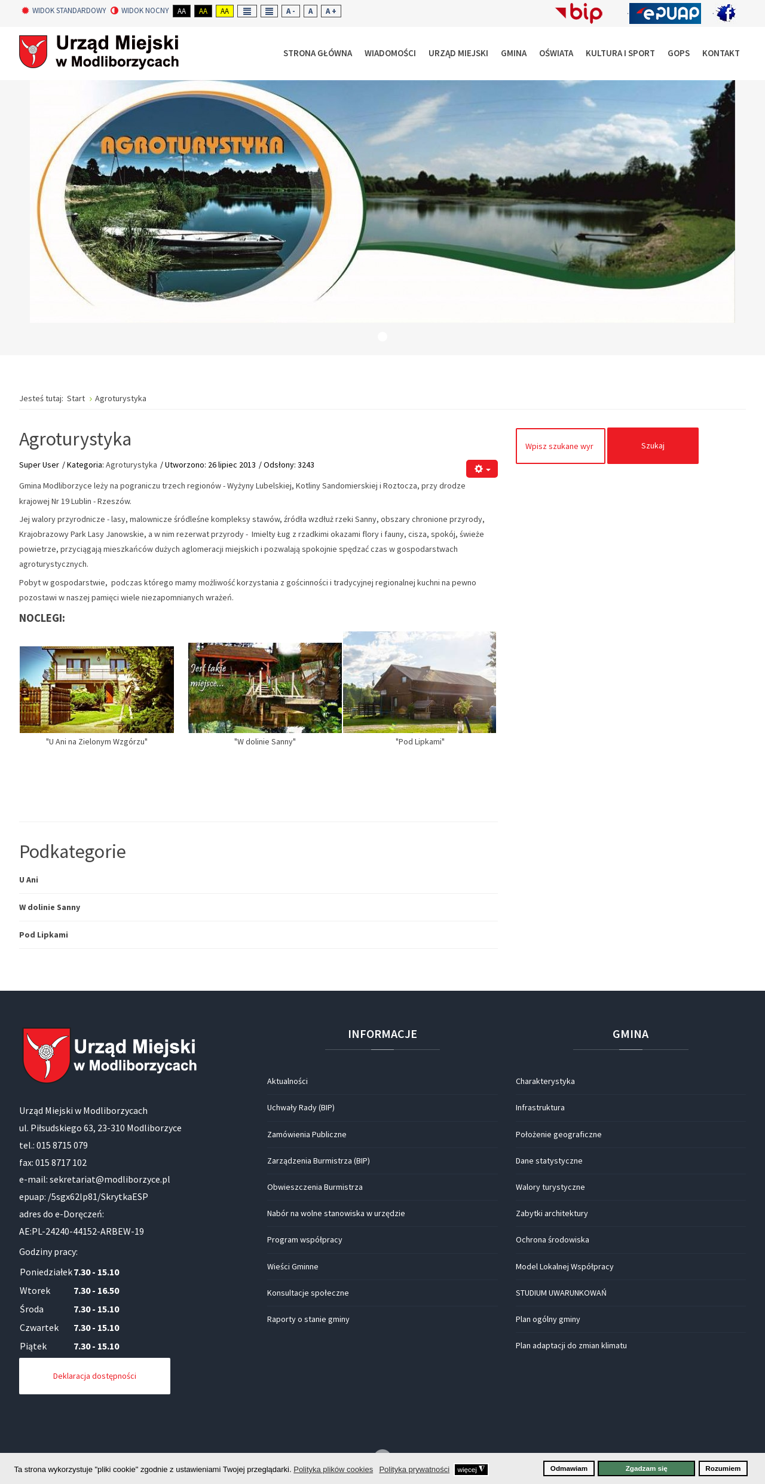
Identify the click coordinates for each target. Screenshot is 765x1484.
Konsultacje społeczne (308, 1292)
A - (290, 11)
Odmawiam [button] (568, 1468)
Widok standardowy (64, 11)
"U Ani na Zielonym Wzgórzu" (97, 741)
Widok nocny (140, 11)
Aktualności (287, 1081)
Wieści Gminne (293, 1266)
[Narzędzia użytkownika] (482, 469)
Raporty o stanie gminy (308, 1319)
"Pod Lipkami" (419, 741)
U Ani (28, 879)
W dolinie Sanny (49, 907)
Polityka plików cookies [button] (333, 1469)
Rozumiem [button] (722, 1468)
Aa (182, 11)
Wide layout (269, 11)
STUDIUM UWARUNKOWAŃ (561, 1292)
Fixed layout (247, 11)
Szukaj (653, 445)
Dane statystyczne (549, 1160)
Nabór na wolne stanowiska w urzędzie (336, 1213)
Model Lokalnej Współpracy (565, 1266)
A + (331, 11)
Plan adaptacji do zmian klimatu (571, 1345)
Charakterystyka (545, 1081)
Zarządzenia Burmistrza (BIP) (318, 1160)
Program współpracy (304, 1239)
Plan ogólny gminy (548, 1319)
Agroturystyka (75, 439)
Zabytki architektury (552, 1213)
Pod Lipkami (43, 934)
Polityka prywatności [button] (414, 1469)
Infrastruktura (540, 1107)
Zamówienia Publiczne (307, 1134)
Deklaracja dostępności (94, 1375)
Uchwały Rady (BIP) (301, 1107)
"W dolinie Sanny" (265, 741)
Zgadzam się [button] (647, 1468)
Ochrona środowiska (552, 1239)
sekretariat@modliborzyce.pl (110, 1179)
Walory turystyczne (550, 1186)
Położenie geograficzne (559, 1134)
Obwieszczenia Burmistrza (315, 1186)
